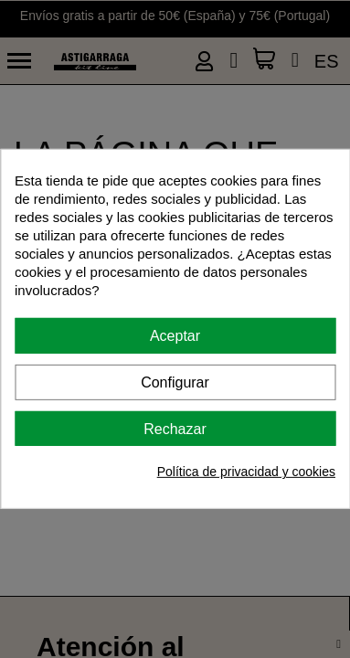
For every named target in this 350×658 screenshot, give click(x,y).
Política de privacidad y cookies (246, 471)
